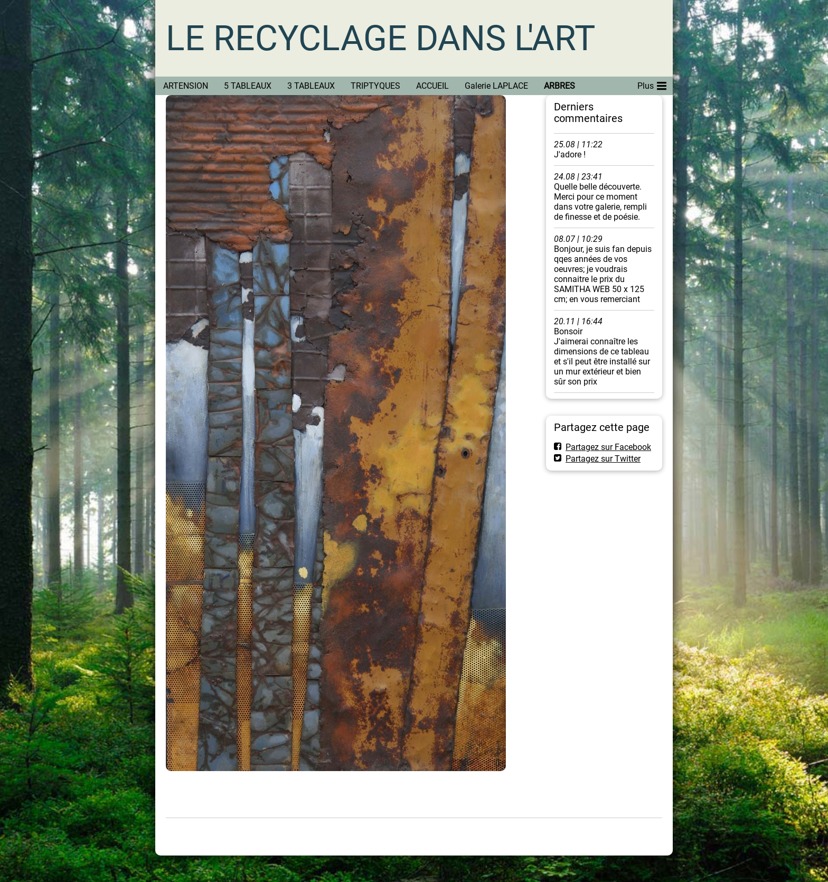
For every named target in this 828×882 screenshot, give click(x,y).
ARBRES (559, 86)
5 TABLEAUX (247, 86)
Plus (651, 84)
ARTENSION (185, 86)
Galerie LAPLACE (496, 86)
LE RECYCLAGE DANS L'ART (380, 38)
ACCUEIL (432, 86)
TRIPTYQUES (375, 86)
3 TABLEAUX (311, 86)
